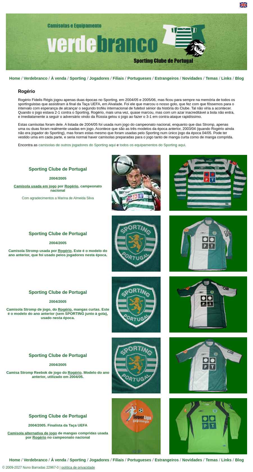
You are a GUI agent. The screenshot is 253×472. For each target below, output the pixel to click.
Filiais (118, 78)
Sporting (78, 78)
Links (226, 78)
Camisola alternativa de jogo (32, 433)
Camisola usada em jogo (35, 186)
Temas (212, 78)
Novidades (192, 78)
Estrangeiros (167, 78)
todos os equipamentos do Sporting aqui (152, 145)
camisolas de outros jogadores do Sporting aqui (77, 145)
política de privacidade (78, 467)
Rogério (71, 186)
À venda (58, 78)
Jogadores (99, 78)
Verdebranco (35, 78)
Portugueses (139, 78)
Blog (239, 78)
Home (14, 78)
